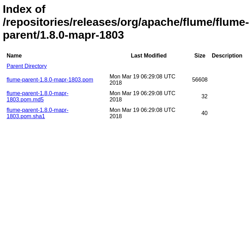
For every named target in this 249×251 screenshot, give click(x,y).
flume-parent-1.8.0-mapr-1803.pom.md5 (38, 96)
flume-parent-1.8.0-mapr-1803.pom (50, 80)
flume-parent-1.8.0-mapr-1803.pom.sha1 (38, 113)
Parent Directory (27, 66)
